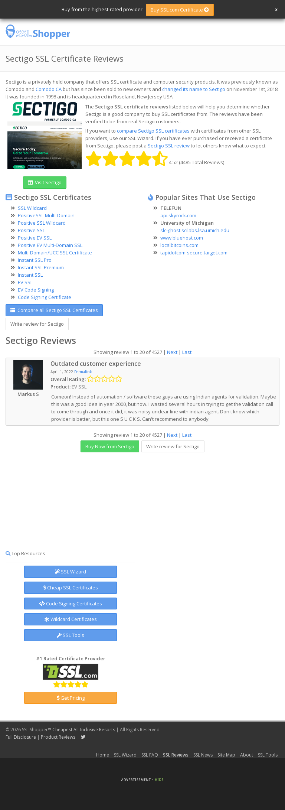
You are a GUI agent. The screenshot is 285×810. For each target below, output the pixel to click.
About (246, 755)
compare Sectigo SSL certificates (153, 130)
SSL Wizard (70, 571)
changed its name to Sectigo (193, 89)
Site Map (226, 755)
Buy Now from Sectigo (109, 446)
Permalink (83, 371)
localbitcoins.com (179, 245)
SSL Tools (70, 635)
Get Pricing (71, 697)
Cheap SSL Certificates (70, 587)
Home (102, 755)
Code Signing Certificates (70, 603)
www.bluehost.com (181, 237)
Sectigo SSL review (169, 145)
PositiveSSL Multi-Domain (46, 215)
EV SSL (25, 282)
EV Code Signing (36, 289)
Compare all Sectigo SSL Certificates (54, 310)
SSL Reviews (176, 755)
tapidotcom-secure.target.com (193, 252)
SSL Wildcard (32, 208)
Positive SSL (31, 230)
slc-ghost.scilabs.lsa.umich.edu (194, 230)
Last (186, 352)
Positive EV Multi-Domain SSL (50, 245)
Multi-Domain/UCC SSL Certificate (55, 252)
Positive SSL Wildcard (42, 222)
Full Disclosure (21, 737)
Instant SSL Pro (35, 260)
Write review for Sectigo (37, 324)
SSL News (203, 755)
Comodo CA (49, 89)
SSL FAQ (149, 755)
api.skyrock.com (178, 215)
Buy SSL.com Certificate (180, 9)
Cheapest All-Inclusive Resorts (83, 729)
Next (172, 352)
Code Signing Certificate (44, 297)
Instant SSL (30, 274)
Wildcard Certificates (71, 619)
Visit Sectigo (45, 182)
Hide (159, 780)
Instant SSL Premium (41, 267)
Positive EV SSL (35, 237)
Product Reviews (58, 737)
